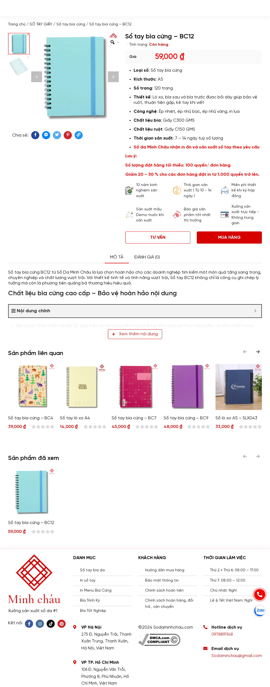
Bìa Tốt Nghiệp (93, 611)
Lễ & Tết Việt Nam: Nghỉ (231, 601)
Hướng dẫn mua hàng (164, 570)
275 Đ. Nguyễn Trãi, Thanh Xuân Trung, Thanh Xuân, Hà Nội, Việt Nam (106, 641)
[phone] (259, 594)
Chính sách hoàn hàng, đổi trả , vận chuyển (169, 604)
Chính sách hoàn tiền (164, 591)
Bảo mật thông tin (162, 581)
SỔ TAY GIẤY (41, 24)
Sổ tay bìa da (92, 570)
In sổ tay (87, 581)
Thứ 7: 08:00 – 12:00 (227, 581)
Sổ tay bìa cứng (70, 24)
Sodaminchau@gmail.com (236, 656)
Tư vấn (157, 237)
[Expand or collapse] (255, 311)
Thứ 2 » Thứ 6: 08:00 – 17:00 (234, 570)
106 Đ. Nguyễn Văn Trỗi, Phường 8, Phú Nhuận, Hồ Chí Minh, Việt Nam (105, 677)
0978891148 (222, 634)
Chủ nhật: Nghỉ (223, 591)
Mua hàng (229, 237)
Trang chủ (16, 24)
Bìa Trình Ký (90, 601)
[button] (258, 352)
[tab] (117, 257)
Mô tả (116, 257)
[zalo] (259, 610)
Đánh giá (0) (147, 257)
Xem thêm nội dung (135, 334)
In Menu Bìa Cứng (95, 591)
